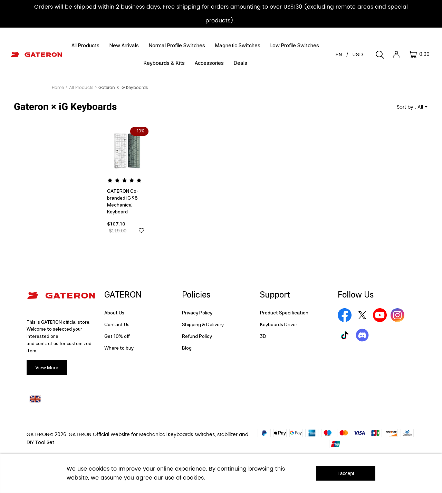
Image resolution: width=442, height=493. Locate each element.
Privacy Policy (197, 312)
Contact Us (116, 324)
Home (58, 87)
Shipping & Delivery (203, 324)
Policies (196, 295)
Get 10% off (117, 336)
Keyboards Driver (278, 324)
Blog (187, 348)
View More (46, 367)
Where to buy (119, 348)
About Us (114, 312)
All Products (81, 87)
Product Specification (284, 312)
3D (263, 336)
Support (275, 295)
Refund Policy (197, 336)
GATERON (123, 295)
